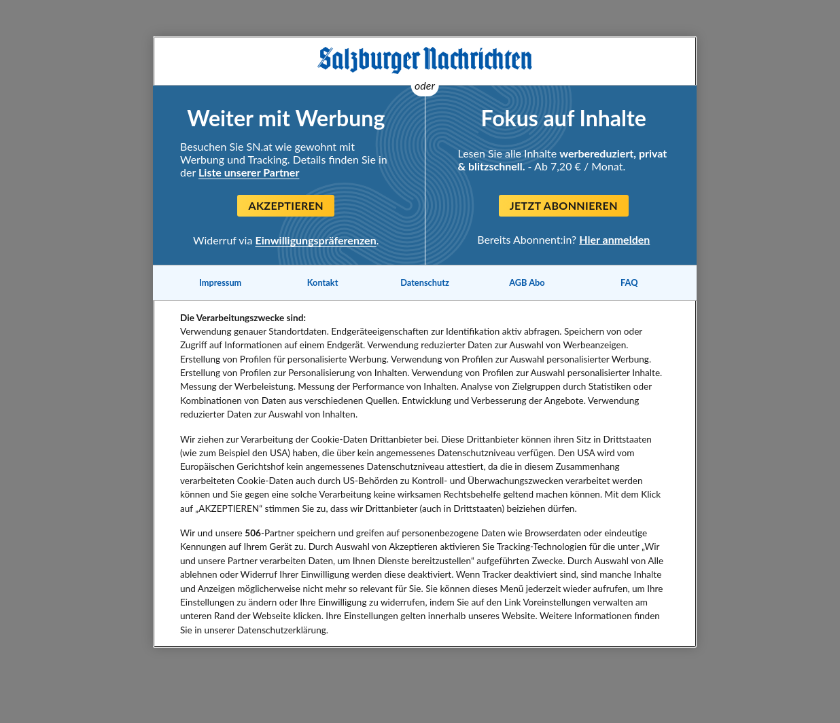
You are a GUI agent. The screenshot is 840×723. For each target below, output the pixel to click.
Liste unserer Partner (248, 172)
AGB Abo (527, 282)
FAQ (628, 282)
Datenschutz (424, 282)
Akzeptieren (285, 205)
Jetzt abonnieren (564, 205)
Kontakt (322, 282)
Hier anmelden (614, 239)
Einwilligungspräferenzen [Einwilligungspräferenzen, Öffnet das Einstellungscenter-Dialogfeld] (316, 240)
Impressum (220, 282)
